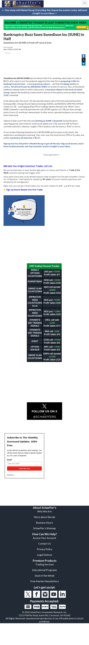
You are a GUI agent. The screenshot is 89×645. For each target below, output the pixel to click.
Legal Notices (44, 553)
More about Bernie (44, 515)
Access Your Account (44, 536)
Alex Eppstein (8, 47)
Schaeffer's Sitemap (44, 526)
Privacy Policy (44, 547)
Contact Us (44, 542)
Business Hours (44, 521)
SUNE (7, 53)
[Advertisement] (44, 244)
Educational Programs (44, 568)
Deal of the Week (44, 574)
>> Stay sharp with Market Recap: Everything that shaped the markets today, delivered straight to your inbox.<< (44, 12)
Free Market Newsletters (44, 579)
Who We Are (44, 509)
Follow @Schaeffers (51, 155)
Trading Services (44, 562)
